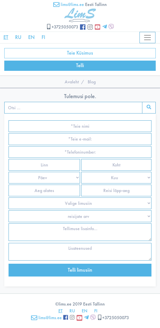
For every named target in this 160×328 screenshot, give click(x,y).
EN (31, 37)
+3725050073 (62, 27)
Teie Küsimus (80, 52)
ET (5, 37)
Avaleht (72, 82)
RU (18, 37)
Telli (80, 65)
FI (43, 37)
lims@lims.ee (68, 4)
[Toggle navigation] (147, 37)
